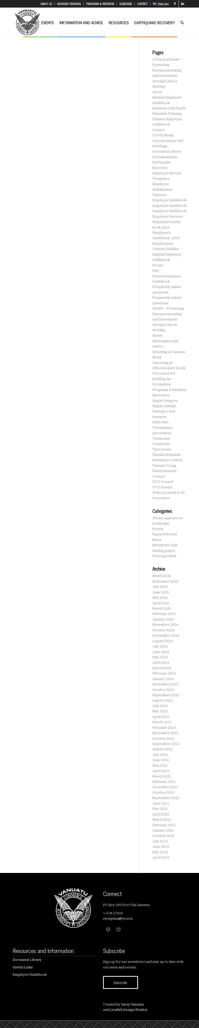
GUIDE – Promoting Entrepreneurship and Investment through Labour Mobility (168, 319)
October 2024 (163, 630)
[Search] (182, 22)
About (157, 92)
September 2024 (165, 635)
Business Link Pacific (169, 108)
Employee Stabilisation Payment (162, 189)
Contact (158, 130)
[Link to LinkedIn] (182, 4)
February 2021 (164, 825)
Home (157, 335)
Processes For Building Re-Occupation (164, 378)
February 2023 (164, 727)
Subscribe (160, 422)
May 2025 (160, 597)
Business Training (167, 113)
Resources (161, 395)
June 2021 (160, 803)
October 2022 (163, 738)
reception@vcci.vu (117, 918)
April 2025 (160, 603)
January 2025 (163, 619)
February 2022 (164, 782)
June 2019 (160, 846)
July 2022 (160, 755)
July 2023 (160, 706)
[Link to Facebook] (175, 4)
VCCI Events (162, 487)
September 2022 (165, 744)
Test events (161, 449)
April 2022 (160, 771)
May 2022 (160, 765)
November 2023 (165, 684)
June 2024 (160, 652)
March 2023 (161, 722)
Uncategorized (164, 556)
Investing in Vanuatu (168, 352)
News (156, 357)
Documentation (164, 157)
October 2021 (163, 792)
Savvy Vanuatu (132, 1004)
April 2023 (160, 717)
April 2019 (160, 857)
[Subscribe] (120, 982)
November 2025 (165, 581)
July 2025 (160, 587)
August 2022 (162, 749)
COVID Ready (163, 135)
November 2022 (165, 733)
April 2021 (160, 814)
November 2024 (165, 624)
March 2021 (161, 819)
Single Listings (164, 406)
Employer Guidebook (169, 200)
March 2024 (161, 668)
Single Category (165, 400)
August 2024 (162, 641)
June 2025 (160, 592)
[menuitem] (46, 4)
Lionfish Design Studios (128, 1010)
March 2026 (161, 576)
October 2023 (163, 690)
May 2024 (160, 657)
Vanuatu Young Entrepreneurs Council (164, 471)
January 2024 (163, 679)
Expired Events (164, 534)
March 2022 (161, 776)
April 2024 (160, 662)
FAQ (155, 270)
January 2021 (163, 830)
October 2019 (163, 836)
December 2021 (165, 787)
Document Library (166, 151)
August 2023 (162, 700)
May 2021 (160, 809)
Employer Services (167, 216)
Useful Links (23, 967)
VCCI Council (162, 482)
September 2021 (165, 798)
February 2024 (164, 673)
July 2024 (160, 646)
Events (157, 265)
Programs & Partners (169, 390)
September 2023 (165, 695)
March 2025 (161, 608)
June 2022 (160, 760)
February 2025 (164, 614)
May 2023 (160, 711)
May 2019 (160, 852)
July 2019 (160, 841)
